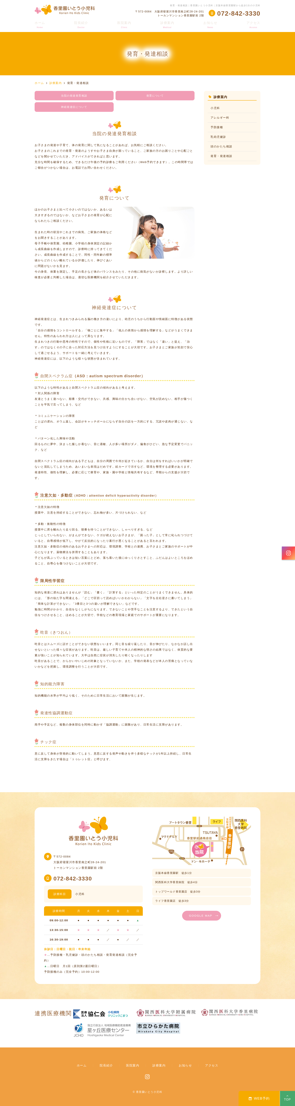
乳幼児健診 (218, 136)
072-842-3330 (72, 878)
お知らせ (210, 24)
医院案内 (124, 24)
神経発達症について (74, 106)
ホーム (40, 24)
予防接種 (217, 127)
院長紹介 (81, 24)
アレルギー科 (220, 117)
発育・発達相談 (221, 156)
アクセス (253, 24)
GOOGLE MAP (200, 915)
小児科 (215, 108)
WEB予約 (259, 1098)
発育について (155, 95)
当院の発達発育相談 (74, 95)
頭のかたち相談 (221, 146)
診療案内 (167, 24)
